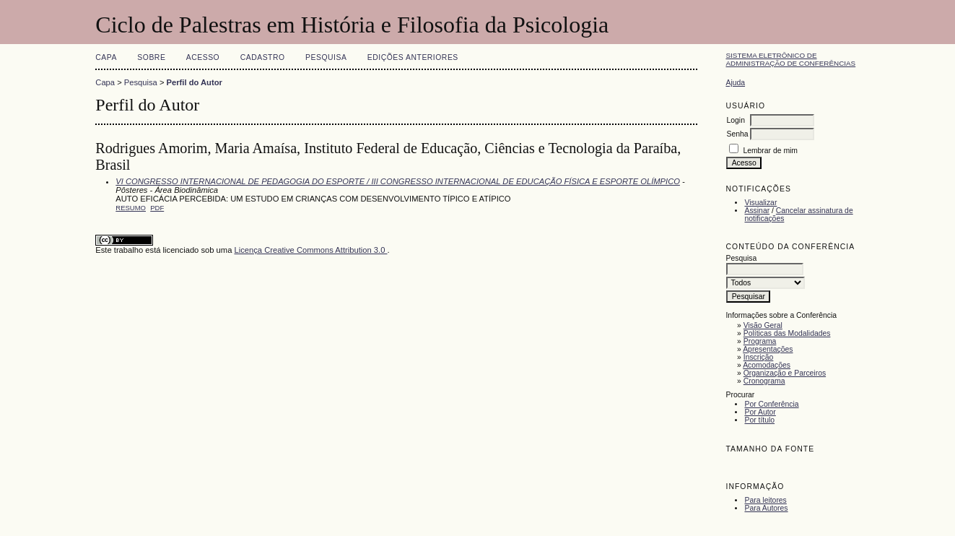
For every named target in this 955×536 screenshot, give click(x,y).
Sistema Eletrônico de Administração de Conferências (790, 59)
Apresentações (768, 349)
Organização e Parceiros (784, 373)
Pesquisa (325, 57)
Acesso (202, 57)
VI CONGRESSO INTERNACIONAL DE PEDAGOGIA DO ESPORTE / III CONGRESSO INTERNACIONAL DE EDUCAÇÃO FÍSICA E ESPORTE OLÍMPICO (397, 181)
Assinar (756, 211)
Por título (759, 420)
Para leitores (765, 500)
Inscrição (758, 357)
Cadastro (262, 57)
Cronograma (764, 381)
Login (735, 120)
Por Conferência (771, 404)
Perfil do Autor (194, 82)
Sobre (151, 57)
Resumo (130, 208)
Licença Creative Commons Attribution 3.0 (310, 250)
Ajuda (735, 83)
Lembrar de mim (770, 151)
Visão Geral (762, 325)
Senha (737, 134)
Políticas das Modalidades (787, 333)
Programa (760, 341)
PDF (157, 208)
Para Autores (766, 508)
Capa (106, 57)
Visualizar (760, 203)
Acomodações (766, 365)
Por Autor (759, 412)
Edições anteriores (412, 57)
